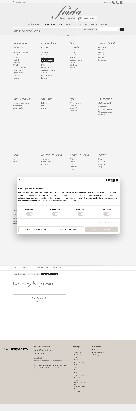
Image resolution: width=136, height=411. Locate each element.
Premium (44, 47)
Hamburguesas (46, 162)
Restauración (17, 75)
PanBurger (16, 63)
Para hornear (33, 274)
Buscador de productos (90, 29)
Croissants (44, 52)
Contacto (105, 24)
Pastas (72, 159)
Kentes (102, 155)
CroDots (73, 63)
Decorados (73, 55)
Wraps (100, 167)
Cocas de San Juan (105, 112)
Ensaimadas (47, 60)
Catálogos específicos (99, 352)
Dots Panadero (75, 50)
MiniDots (73, 65)
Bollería (44, 103)
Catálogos (70, 24)
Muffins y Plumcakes (48, 70)
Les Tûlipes (45, 68)
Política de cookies (56, 360)
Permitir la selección (68, 229)
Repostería (73, 108)
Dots (72, 43)
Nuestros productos (53, 24)
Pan (42, 106)
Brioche (44, 78)
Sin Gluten (47, 99)
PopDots (73, 68)
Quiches (101, 57)
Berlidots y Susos (76, 60)
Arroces (72, 164)
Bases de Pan (17, 106)
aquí (46, 367)
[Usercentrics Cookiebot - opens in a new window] (108, 180)
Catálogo (76, 350)
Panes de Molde (18, 70)
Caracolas (44, 55)
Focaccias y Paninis (19, 68)
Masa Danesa (46, 63)
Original (73, 52)
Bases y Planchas (22, 99)
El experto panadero (88, 24)
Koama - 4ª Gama (51, 155)
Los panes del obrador (20, 52)
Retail (16, 155)
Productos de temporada (105, 100)
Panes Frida (20, 43)
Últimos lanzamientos (99, 350)
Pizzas (100, 159)
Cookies (44, 73)
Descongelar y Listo (53, 267)
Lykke (73, 99)
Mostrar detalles (106, 222)
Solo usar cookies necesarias (34, 229)
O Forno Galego (18, 47)
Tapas (72, 169)
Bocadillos (102, 162)
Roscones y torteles (105, 109)
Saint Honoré (17, 50)
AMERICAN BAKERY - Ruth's (80, 388)
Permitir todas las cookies (101, 229)
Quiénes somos (34, 24)
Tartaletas (73, 106)
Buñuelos (101, 114)
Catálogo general (98, 355)
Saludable (16, 60)
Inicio (14, 267)
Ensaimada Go (39, 298)
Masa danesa (103, 55)
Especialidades (18, 73)
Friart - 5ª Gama (79, 155)
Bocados (16, 218)
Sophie (43, 50)
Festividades (102, 107)
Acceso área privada (20, 2)
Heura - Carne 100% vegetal (80, 383)
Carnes (72, 162)
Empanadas (102, 60)
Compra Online (88, 19)
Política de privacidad (41, 360)
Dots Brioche (74, 47)
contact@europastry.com (43, 350)
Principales (45, 164)
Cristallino (16, 65)
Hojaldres (44, 65)
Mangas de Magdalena (21, 103)
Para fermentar (19, 274)
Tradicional (17, 57)
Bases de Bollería (19, 108)
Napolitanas (45, 57)
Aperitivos (45, 159)
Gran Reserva (17, 55)
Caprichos (73, 111)
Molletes (16, 78)
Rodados (101, 164)
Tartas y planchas (76, 103)
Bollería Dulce (49, 43)
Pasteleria (44, 108)
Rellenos (73, 57)
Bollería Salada (107, 43)
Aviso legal (38, 358)
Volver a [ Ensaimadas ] (115, 268)
